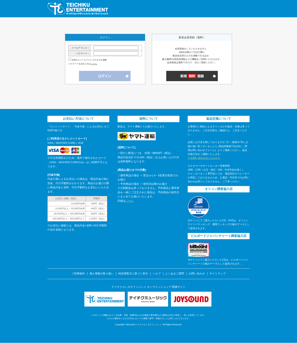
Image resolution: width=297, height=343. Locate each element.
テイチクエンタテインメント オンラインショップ (77, 8)
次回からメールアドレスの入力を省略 (89, 60)
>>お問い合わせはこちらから (204, 158)
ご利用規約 (78, 273)
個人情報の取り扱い (102, 273)
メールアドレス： (80, 48)
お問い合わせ (197, 273)
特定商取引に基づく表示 (133, 273)
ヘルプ (157, 273)
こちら (94, 64)
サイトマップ (218, 273)
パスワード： (83, 53)
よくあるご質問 (174, 273)
